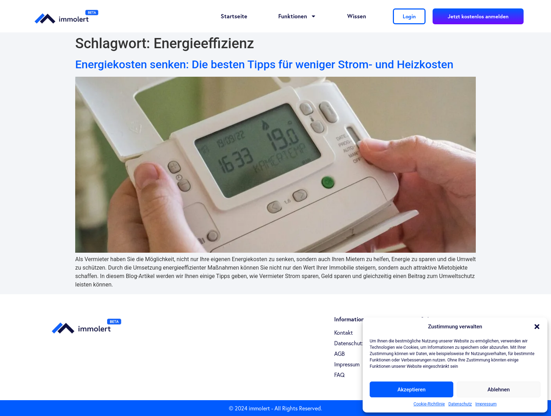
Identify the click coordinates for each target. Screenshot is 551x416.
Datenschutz (460, 404)
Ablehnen (498, 389)
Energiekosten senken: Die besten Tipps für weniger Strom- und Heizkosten (264, 64)
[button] (536, 326)
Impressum (486, 404)
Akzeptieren (411, 389)
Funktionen (297, 16)
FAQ (339, 374)
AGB (339, 353)
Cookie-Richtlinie (429, 404)
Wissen (356, 16)
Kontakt (343, 332)
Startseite (234, 16)
